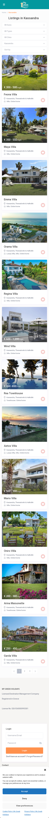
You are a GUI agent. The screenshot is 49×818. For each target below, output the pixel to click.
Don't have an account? (16, 756)
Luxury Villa (11, 254)
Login (24, 750)
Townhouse (11, 400)
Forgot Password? (35, 756)
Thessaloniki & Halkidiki (24, 99)
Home (4, 12)
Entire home (15, 101)
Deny (24, 798)
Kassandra (11, 99)
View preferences (24, 806)
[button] (45, 770)
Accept (24, 791)
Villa (8, 101)
